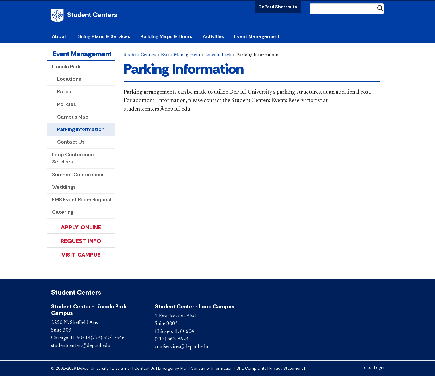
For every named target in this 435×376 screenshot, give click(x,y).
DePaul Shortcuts (277, 7)
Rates (64, 91)
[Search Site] (347, 8)
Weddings (64, 187)
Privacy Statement (286, 368)
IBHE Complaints (251, 368)
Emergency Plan (173, 368)
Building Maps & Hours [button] (166, 36)
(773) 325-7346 (108, 338)
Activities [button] (213, 36)
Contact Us (70, 141)
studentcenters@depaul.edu (80, 345)
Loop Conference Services (73, 158)
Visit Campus (81, 254)
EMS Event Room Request (82, 199)
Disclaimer (121, 368)
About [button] (59, 36)
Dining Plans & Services (103, 36)
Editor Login (373, 367)
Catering (62, 212)
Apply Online (81, 227)
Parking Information (80, 129)
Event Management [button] (256, 36)
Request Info (81, 241)
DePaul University (58, 15)
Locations (69, 79)
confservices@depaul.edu (181, 347)
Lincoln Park (66, 66)
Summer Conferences (78, 174)
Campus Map (72, 116)
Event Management (82, 53)
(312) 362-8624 (172, 339)
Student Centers (92, 14)
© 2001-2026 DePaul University (80, 368)
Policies (66, 104)
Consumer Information (212, 368)
